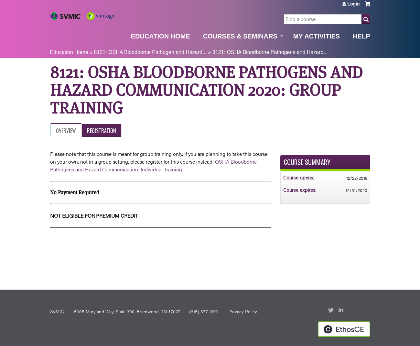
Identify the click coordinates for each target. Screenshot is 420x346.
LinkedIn (342, 311)
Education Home (160, 36)
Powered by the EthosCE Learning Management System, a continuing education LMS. (344, 329)
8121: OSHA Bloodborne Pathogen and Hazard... (150, 52)
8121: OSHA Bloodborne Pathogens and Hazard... (270, 52)
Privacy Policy (243, 311)
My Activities (316, 36)
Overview (66, 131)
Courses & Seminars (240, 36)
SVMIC (57, 311)
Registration (101, 131)
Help (361, 36)
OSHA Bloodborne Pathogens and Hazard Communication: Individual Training (153, 165)
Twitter (331, 311)
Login (353, 4)
